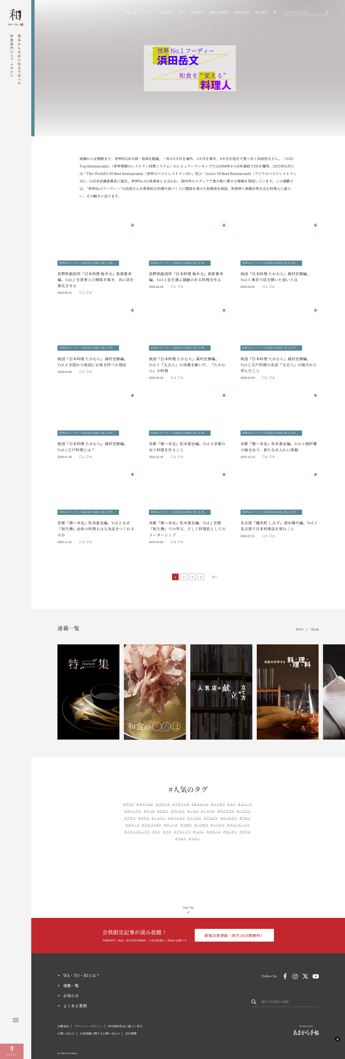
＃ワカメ (245, 814)
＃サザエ (143, 814)
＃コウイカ (163, 800)
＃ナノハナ (171, 821)
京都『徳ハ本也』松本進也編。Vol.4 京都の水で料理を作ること (187, 444)
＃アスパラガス (151, 821)
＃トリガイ (194, 814)
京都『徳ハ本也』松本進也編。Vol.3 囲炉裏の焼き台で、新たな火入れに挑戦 (278, 444)
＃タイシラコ (132, 807)
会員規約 (63, 1022)
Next (315, 625)
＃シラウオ (208, 807)
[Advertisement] (188, 870)
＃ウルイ (180, 835)
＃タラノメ (213, 828)
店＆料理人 (166, 12)
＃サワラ (128, 800)
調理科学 (197, 12)
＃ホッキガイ (228, 814)
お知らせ (71, 992)
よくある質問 (75, 1002)
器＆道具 (261, 12)
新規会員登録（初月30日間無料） (234, 932)
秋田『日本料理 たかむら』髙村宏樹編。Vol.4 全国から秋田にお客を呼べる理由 (92, 359)
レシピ (147, 12)
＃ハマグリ (243, 807)
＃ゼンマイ (230, 828)
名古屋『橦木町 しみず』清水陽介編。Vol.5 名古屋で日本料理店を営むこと (278, 522)
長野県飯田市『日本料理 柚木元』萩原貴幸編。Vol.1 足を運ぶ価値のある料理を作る (186, 275)
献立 (182, 12)
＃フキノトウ (182, 828)
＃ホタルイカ (199, 800)
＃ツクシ (194, 835)
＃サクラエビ (144, 800)
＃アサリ (130, 814)
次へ (214, 573)
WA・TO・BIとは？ (81, 971)
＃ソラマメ (217, 821)
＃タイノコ (245, 800)
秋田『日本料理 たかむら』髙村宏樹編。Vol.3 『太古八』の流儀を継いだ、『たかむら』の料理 (187, 362)
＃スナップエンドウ (137, 828)
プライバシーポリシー (88, 1022)
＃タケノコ (132, 821)
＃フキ (167, 828)
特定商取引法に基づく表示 (125, 1022)
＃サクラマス (225, 807)
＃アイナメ (178, 807)
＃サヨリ (162, 807)
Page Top (188, 903)
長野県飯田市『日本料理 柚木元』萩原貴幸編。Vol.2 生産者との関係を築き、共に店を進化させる (95, 278)
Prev (299, 625)
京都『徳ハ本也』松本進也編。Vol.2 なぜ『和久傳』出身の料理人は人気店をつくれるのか (95, 525)
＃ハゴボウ (201, 821)
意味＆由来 (242, 12)
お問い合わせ (66, 1030)
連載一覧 (131, 12)
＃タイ (231, 800)
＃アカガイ (211, 814)
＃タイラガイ (176, 814)
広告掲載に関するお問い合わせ (100, 1030)
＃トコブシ (158, 814)
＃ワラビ (245, 828)
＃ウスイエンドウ (238, 821)
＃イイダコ (218, 800)
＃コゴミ (198, 828)
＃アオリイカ (180, 800)
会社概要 (131, 1030)
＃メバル (149, 807)
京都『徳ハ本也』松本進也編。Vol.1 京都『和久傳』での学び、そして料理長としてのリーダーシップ (187, 525)
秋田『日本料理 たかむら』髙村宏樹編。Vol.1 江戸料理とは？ (92, 444)
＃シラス (192, 807)
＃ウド (156, 828)
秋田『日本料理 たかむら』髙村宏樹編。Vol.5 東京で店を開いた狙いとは (275, 275)
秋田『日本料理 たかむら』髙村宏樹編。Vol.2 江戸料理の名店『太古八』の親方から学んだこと (278, 362)
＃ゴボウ (186, 821)
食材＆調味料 (219, 12)
